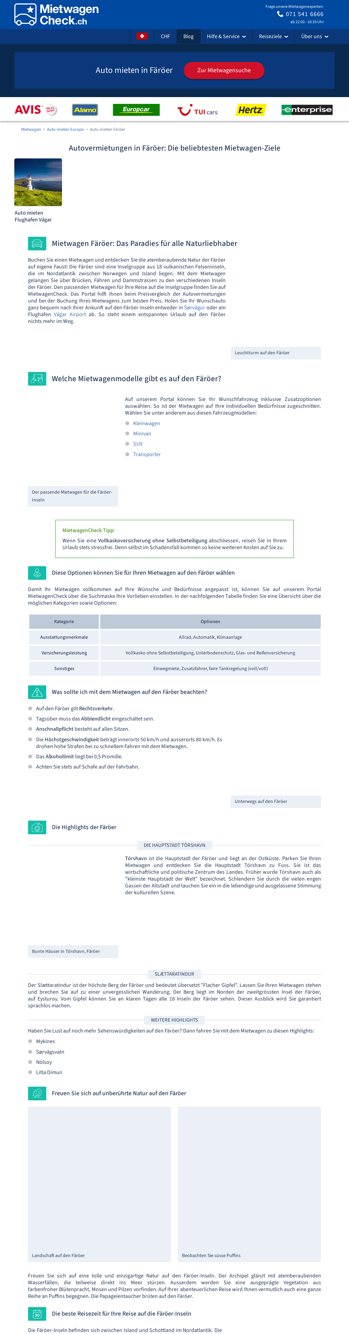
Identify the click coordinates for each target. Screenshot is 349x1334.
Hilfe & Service (226, 36)
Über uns (314, 36)
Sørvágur (194, 307)
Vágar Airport (70, 314)
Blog (188, 36)
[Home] (56, 14)
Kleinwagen (146, 423)
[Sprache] (142, 36)
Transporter (147, 454)
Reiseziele (273, 36)
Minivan (142, 433)
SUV (137, 444)
